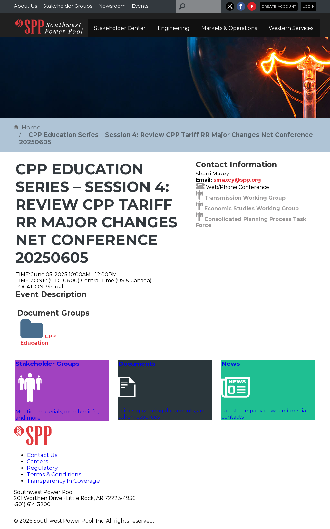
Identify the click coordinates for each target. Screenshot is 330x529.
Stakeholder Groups (67, 6)
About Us (25, 6)
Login (309, 7)
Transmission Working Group (245, 198)
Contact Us (42, 455)
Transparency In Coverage (63, 480)
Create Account (279, 7)
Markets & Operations (229, 28)
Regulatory (42, 468)
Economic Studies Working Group (251, 208)
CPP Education (38, 340)
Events (140, 6)
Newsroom (112, 6)
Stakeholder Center (120, 28)
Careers (37, 461)
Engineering (173, 28)
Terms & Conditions (54, 474)
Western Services (291, 28)
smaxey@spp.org (237, 180)
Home (27, 127)
